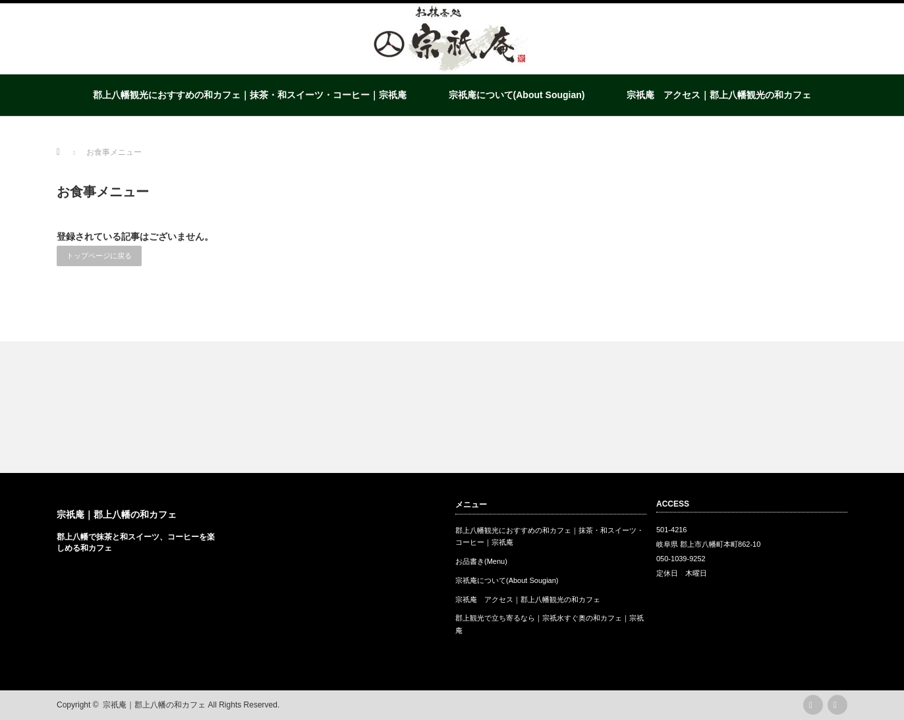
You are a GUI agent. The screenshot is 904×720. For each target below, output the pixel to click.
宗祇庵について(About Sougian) (517, 95)
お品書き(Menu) (481, 561)
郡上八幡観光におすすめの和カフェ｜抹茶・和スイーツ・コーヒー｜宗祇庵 (250, 95)
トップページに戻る (99, 256)
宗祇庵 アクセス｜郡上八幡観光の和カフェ (719, 95)
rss (813, 705)
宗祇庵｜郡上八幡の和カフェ (117, 514)
